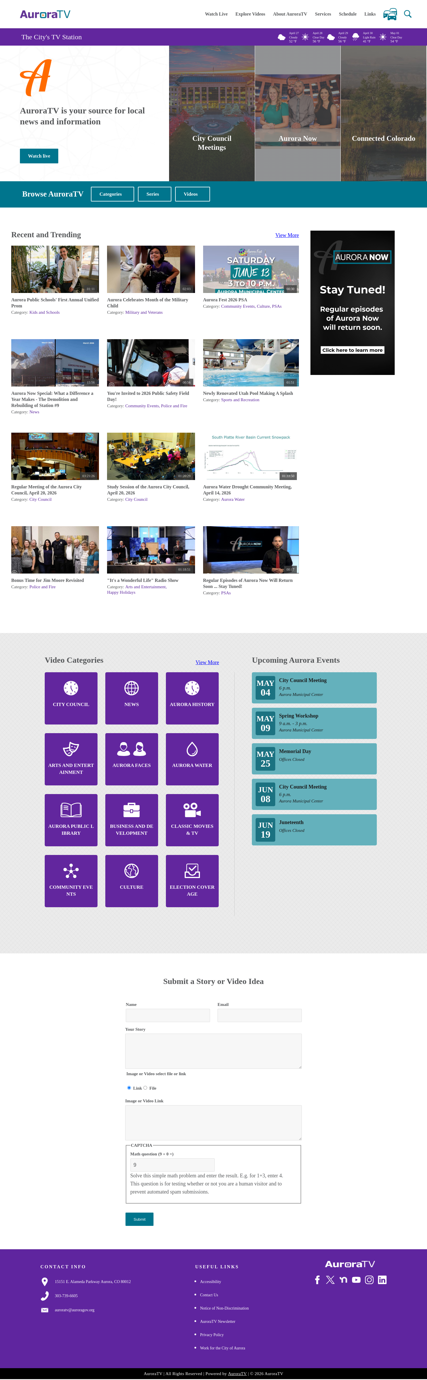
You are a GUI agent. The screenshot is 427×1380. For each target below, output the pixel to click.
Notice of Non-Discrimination (224, 1309)
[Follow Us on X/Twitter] (330, 1280)
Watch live (39, 156)
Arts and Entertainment (145, 587)
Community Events (238, 307)
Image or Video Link (144, 1101)
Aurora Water (233, 500)
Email (223, 1005)
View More (287, 236)
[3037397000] (66, 1296)
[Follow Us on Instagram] (369, 1280)
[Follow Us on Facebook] (317, 1280)
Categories (111, 194)
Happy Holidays (121, 593)
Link (137, 1088)
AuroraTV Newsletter (217, 1322)
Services (323, 14)
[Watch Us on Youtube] (356, 1280)
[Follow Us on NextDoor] (343, 1280)
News (34, 412)
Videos (191, 194)
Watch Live (216, 14)
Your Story (135, 1030)
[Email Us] (74, 1310)
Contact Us (209, 1295)
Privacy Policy (212, 1335)
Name (131, 1005)
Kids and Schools (44, 313)
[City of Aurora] (350, 1265)
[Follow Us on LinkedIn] (382, 1280)
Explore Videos (250, 14)
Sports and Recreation (240, 400)
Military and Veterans (144, 313)
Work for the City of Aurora (222, 1349)
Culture (263, 307)
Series (153, 194)
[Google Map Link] (93, 1282)
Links (370, 14)
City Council (40, 500)
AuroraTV (237, 1374)
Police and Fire (174, 406)
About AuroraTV (290, 14)
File (152, 1088)
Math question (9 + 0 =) (152, 1154)
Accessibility (210, 1282)
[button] (407, 14)
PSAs (277, 307)
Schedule (348, 14)
